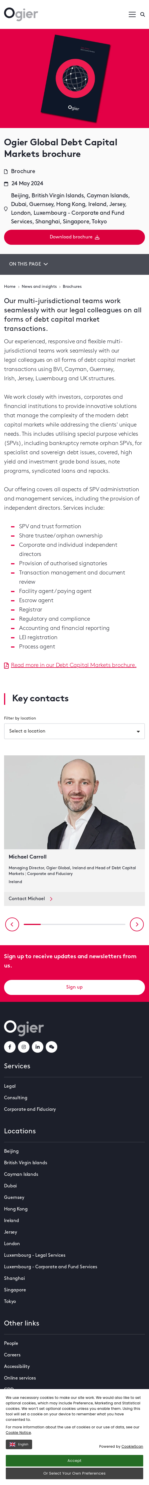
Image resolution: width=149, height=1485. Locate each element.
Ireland (11, 1221)
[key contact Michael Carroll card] (74, 823)
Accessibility (17, 1367)
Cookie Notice (18, 1432)
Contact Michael (30, 899)
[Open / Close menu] (132, 14)
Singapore (15, 1290)
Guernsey (14, 1197)
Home (10, 287)
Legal (10, 1086)
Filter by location (20, 718)
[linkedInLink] (37, 1047)
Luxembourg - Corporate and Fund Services (50, 1267)
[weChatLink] (51, 1047)
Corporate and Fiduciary (30, 1109)
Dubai (10, 1186)
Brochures (72, 287)
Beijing (11, 1151)
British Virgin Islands (25, 1163)
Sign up (74, 987)
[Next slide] (137, 924)
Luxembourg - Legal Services (34, 1255)
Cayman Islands (21, 1174)
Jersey (10, 1232)
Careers (12, 1355)
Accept (74, 1460)
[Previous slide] (12, 924)
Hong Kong (16, 1209)
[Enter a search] (142, 14)
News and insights (39, 287)
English (19, 1444)
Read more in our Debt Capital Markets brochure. (70, 665)
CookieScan (132, 1446)
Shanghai (14, 1278)
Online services (20, 1378)
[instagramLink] (24, 1047)
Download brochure (75, 237)
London (12, 1244)
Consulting (15, 1098)
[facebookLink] (10, 1047)
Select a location (27, 731)
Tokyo (10, 1301)
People (11, 1343)
